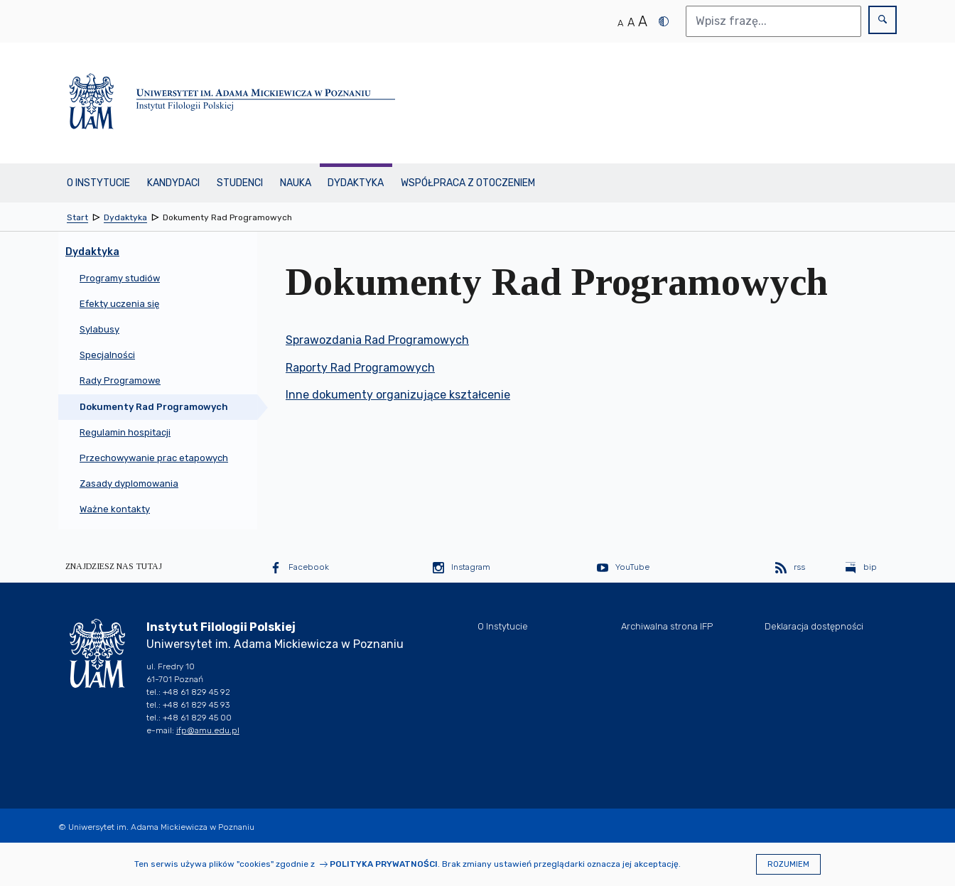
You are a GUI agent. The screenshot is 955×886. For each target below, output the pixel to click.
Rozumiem (788, 864)
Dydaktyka (356, 183)
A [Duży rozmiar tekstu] (642, 21)
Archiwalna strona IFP (667, 626)
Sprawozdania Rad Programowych (377, 340)
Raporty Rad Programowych (360, 367)
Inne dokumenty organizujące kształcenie (398, 394)
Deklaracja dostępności (814, 626)
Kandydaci (173, 183)
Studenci (240, 183)
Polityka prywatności (384, 864)
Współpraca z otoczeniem (468, 183)
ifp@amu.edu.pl (207, 730)
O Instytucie (98, 183)
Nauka (295, 183)
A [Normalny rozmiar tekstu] (620, 23)
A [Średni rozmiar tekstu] (631, 22)
